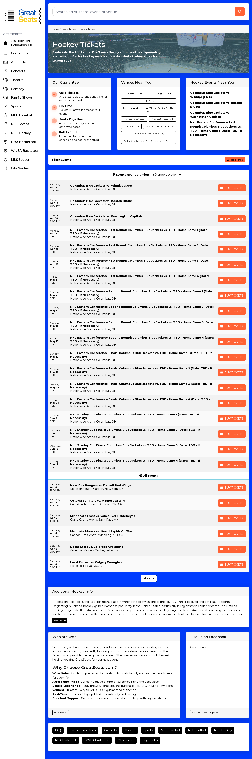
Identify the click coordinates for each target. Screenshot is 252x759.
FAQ (58, 730)
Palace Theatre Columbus (159, 126)
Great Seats (198, 647)
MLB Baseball (170, 730)
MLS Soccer (126, 740)
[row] (148, 187)
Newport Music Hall (162, 119)
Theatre (130, 730)
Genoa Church (134, 93)
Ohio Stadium (131, 126)
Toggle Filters (235, 159)
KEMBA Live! (149, 101)
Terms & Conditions (82, 730)
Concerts (110, 730)
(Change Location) (167, 174)
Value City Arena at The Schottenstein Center (148, 141)
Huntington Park (162, 93)
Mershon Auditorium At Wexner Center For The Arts (148, 110)
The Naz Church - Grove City (148, 133)
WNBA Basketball (97, 740)
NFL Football (197, 730)
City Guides (150, 740)
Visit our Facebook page (205, 712)
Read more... (60, 712)
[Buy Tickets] (232, 187)
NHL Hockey (223, 730)
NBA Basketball (65, 740)
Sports (148, 730)
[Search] (143, 11)
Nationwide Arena (134, 119)
